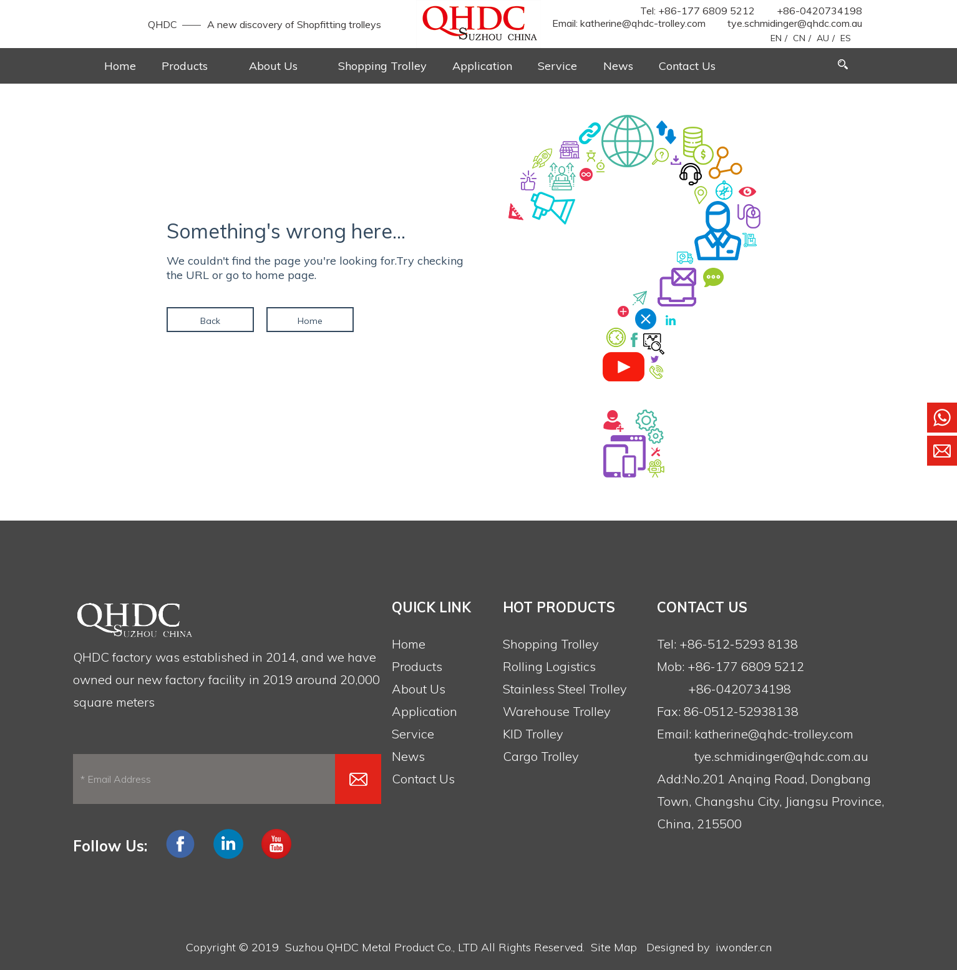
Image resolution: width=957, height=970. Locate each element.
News (408, 756)
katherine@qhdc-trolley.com (643, 23)
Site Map (614, 947)
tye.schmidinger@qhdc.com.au (794, 23)
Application (424, 711)
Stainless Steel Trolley (565, 689)
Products (417, 666)
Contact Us (423, 778)
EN (776, 38)
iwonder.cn (744, 947)
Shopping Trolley (551, 644)
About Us (418, 689)
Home (310, 320)
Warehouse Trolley (557, 711)
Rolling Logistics (549, 666)
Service (413, 734)
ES (845, 38)
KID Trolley (533, 734)
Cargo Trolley (541, 756)
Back (210, 320)
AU (823, 38)
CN (799, 38)
